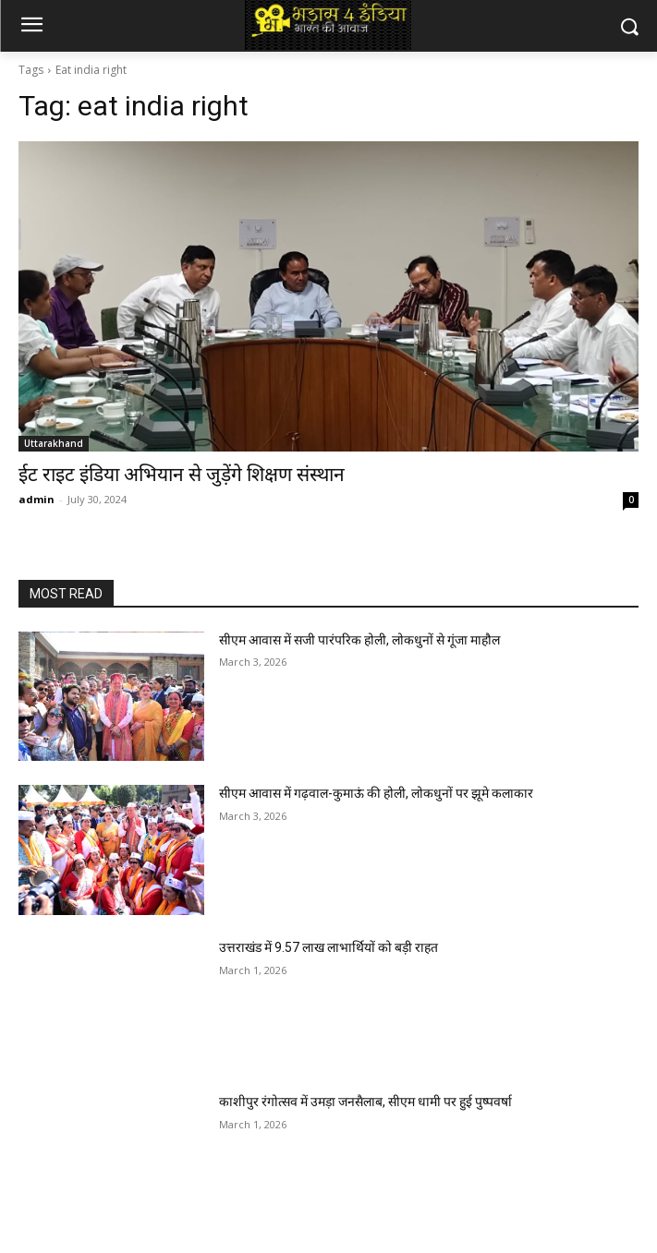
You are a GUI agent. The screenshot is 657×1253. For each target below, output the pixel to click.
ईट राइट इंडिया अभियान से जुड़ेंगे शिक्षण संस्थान (181, 475)
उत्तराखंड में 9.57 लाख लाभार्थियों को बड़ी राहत (328, 947)
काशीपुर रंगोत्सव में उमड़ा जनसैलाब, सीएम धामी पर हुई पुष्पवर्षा (365, 1101)
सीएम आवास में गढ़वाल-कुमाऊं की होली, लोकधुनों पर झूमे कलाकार (376, 793)
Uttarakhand (53, 443)
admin (36, 499)
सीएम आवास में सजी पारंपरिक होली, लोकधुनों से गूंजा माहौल (359, 640)
